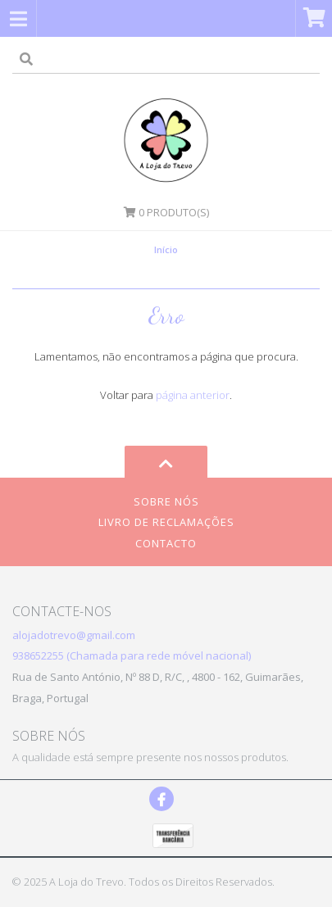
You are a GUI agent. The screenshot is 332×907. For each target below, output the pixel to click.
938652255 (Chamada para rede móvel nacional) (131, 655)
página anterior (193, 395)
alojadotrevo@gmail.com (73, 635)
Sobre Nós (166, 501)
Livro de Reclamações (166, 522)
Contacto (166, 543)
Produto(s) (166, 212)
